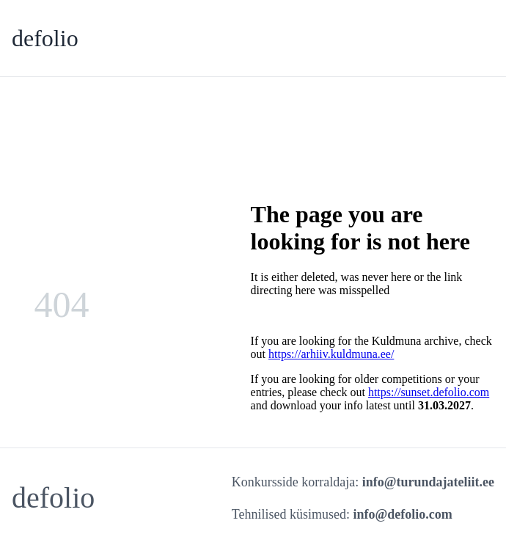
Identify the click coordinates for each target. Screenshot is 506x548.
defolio (45, 38)
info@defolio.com (402, 514)
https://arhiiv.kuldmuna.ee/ (331, 354)
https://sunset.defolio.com (428, 392)
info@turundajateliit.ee (428, 482)
